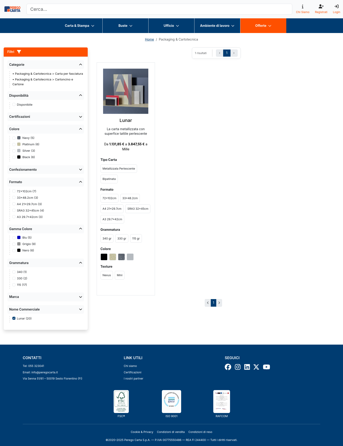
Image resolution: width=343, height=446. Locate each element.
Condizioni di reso (200, 432)
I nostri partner (133, 378)
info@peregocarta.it (44, 372)
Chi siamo (130, 366)
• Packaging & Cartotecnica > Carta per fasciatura (47, 73)
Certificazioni (132, 372)
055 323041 (36, 366)
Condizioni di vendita (171, 432)
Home (149, 39)
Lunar (126, 120)
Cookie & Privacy (142, 432)
